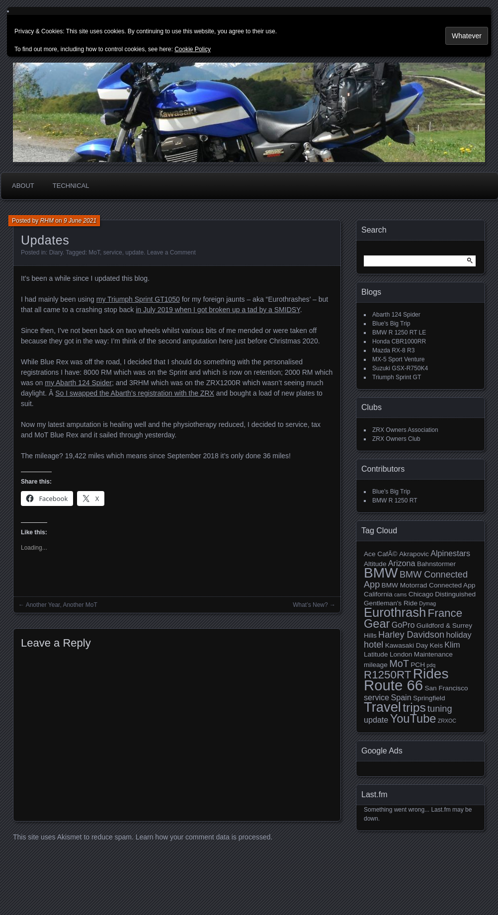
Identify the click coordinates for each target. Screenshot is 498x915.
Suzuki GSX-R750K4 (400, 368)
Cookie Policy (192, 49)
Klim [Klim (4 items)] (452, 644)
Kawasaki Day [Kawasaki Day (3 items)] (406, 645)
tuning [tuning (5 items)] (439, 709)
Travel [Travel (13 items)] (382, 707)
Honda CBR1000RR (399, 341)
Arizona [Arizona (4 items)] (401, 563)
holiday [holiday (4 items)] (458, 634)
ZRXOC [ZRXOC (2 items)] (447, 721)
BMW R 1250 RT (394, 500)
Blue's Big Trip (391, 323)
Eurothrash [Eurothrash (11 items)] (395, 612)
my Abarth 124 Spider (78, 383)
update (134, 252)
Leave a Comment (171, 252)
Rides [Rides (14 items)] (431, 673)
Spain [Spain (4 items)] (401, 697)
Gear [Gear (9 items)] (377, 623)
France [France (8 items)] (445, 613)
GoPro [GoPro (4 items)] (403, 624)
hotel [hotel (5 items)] (373, 645)
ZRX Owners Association (405, 429)
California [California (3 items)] (378, 594)
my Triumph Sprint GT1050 (138, 299)
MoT (94, 252)
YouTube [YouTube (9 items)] (413, 718)
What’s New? (310, 604)
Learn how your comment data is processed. (204, 837)
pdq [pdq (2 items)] (430, 665)
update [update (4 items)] (376, 719)
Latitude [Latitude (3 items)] (376, 654)
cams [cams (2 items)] (400, 594)
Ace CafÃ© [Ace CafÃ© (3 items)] (381, 554)
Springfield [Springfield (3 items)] (429, 698)
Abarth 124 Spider (396, 314)
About (23, 185)
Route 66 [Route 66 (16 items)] (393, 685)
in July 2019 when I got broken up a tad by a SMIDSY (218, 310)
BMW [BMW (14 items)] (381, 573)
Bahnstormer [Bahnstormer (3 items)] (436, 564)
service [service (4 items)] (376, 697)
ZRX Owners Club (396, 438)
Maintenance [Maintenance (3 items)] (433, 654)
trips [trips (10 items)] (414, 707)
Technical (71, 185)
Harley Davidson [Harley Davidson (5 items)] (411, 635)
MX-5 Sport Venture (398, 359)
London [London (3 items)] (401, 654)
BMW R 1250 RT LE (399, 332)
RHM (47, 220)
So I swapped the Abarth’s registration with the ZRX (134, 393)
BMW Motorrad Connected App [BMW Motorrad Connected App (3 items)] (429, 585)
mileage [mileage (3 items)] (376, 664)
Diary (56, 252)
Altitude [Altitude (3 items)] (375, 564)
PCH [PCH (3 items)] (418, 664)
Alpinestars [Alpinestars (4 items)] (450, 553)
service (112, 252)
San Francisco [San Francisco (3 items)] (446, 688)
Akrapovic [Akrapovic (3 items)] (414, 554)
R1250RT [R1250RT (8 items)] (387, 674)
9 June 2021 (80, 220)
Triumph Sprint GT (396, 377)
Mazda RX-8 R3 (393, 350)
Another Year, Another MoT (61, 604)
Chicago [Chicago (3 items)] (421, 594)
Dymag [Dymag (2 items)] (427, 603)
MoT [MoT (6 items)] (399, 663)
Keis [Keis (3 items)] (436, 645)
